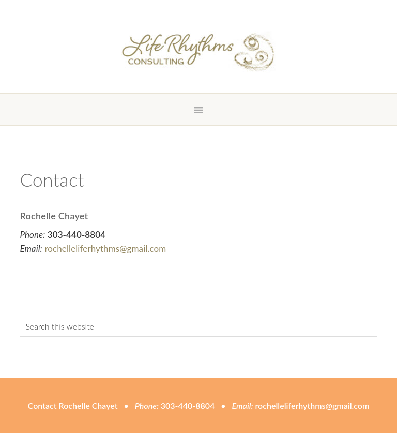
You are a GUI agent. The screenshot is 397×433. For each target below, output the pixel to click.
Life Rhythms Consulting (198, 51)
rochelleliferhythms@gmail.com (105, 248)
